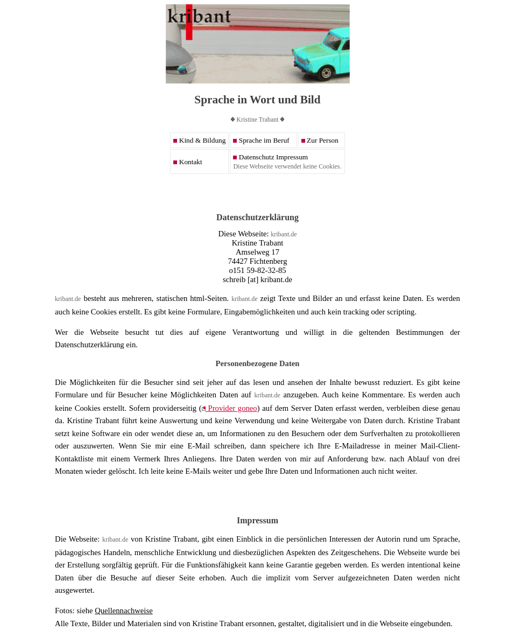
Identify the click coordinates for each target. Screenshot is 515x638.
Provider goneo (229, 408)
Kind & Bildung (199, 140)
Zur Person (319, 140)
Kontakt (187, 162)
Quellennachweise (123, 610)
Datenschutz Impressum (270, 157)
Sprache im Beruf (261, 140)
